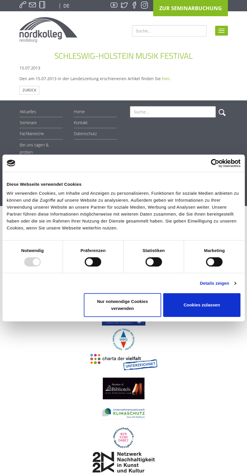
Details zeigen (214, 283)
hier (166, 78)
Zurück (29, 90)
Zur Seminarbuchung (190, 8)
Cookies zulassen (202, 304)
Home (79, 111)
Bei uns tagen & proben (34, 148)
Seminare (28, 122)
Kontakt (81, 122)
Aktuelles (28, 111)
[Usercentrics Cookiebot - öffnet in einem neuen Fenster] (215, 163)
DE (65, 6)
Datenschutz (85, 133)
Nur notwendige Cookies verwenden (122, 305)
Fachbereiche (32, 133)
